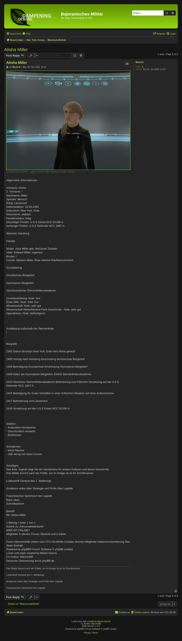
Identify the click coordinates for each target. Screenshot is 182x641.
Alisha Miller (16, 49)
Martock (140, 62)
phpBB (80, 629)
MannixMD (96, 624)
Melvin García (103, 621)
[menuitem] (26, 33)
